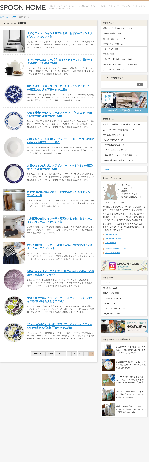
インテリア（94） (111, 49)
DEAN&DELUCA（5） (113, 298)
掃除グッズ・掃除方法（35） (116, 44)
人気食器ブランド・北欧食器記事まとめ (120, 155)
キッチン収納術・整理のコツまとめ (118, 160)
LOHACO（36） (110, 303)
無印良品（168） (110, 288)
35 (69, 354)
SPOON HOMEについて (115, 234)
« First (50, 354)
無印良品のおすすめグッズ (114, 135)
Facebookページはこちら (115, 249)
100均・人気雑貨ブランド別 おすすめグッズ (122, 124)
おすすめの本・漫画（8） (114, 69)
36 (75, 354)
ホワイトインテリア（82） (115, 308)
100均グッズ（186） (112, 293)
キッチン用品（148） (112, 33)
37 (80, 354)
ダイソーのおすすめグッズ (114, 150)
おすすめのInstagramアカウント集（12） (121, 64)
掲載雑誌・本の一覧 (113, 238)
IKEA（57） (108, 283)
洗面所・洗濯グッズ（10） (115, 38)
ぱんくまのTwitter (112, 253)
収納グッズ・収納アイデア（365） (118, 28)
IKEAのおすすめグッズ (113, 140)
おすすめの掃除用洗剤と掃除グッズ (118, 129)
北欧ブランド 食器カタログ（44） (118, 59)
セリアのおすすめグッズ (113, 145)
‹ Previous (60, 354)
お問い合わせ (110, 243)
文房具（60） (109, 54)
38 (86, 354)
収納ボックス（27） (112, 314)
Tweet (106, 169)
